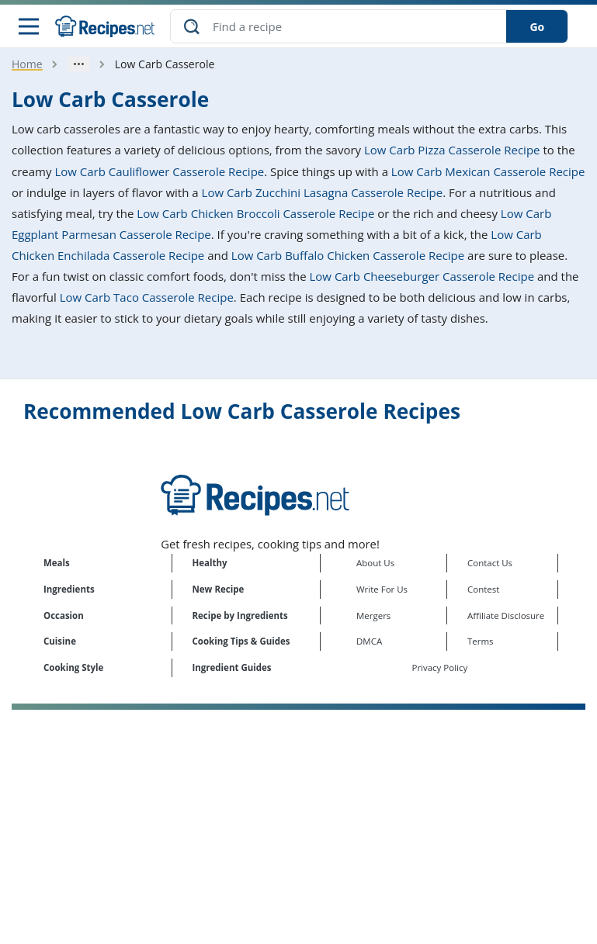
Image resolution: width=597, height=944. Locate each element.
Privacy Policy (440, 667)
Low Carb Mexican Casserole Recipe (488, 171)
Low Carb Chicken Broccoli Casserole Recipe (255, 213)
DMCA (369, 641)
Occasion (63, 615)
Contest (483, 589)
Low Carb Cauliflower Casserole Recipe (159, 171)
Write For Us (382, 589)
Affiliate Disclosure (505, 615)
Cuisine (59, 641)
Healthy (210, 563)
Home (27, 64)
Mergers (373, 615)
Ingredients (69, 589)
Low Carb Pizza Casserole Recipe (452, 149)
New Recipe (219, 589)
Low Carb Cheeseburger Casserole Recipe (422, 276)
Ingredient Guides (232, 667)
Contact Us (489, 563)
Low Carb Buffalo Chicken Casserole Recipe (347, 255)
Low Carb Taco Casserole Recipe (147, 297)
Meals (56, 563)
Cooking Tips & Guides (241, 641)
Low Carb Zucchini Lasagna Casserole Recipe (322, 192)
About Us (375, 563)
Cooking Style (73, 667)
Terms (480, 641)
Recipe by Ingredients (240, 615)
